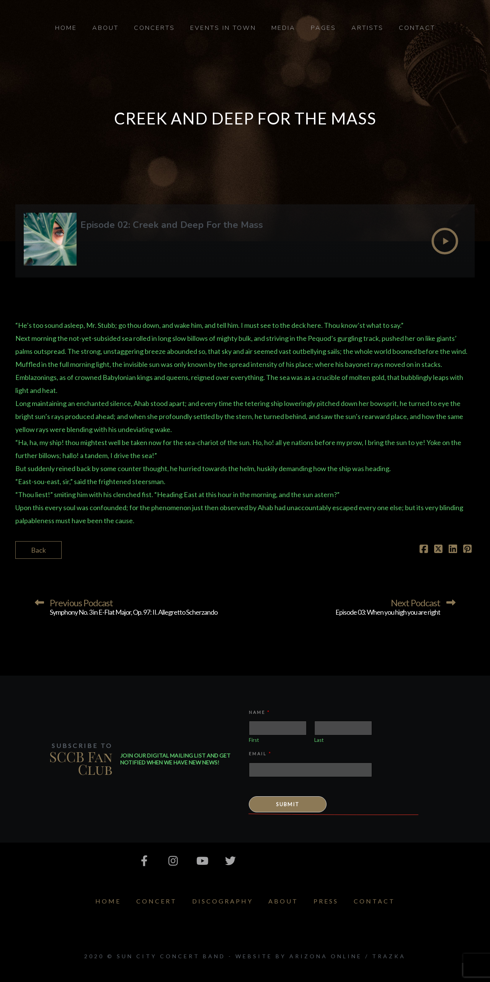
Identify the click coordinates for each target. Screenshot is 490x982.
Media (283, 28)
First (254, 740)
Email (260, 753)
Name (259, 712)
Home (66, 28)
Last (318, 740)
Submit (287, 804)
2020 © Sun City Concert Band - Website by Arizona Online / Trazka (245, 956)
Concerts (154, 28)
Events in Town (223, 28)
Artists (367, 28)
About (105, 28)
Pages (323, 28)
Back (38, 550)
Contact (417, 28)
